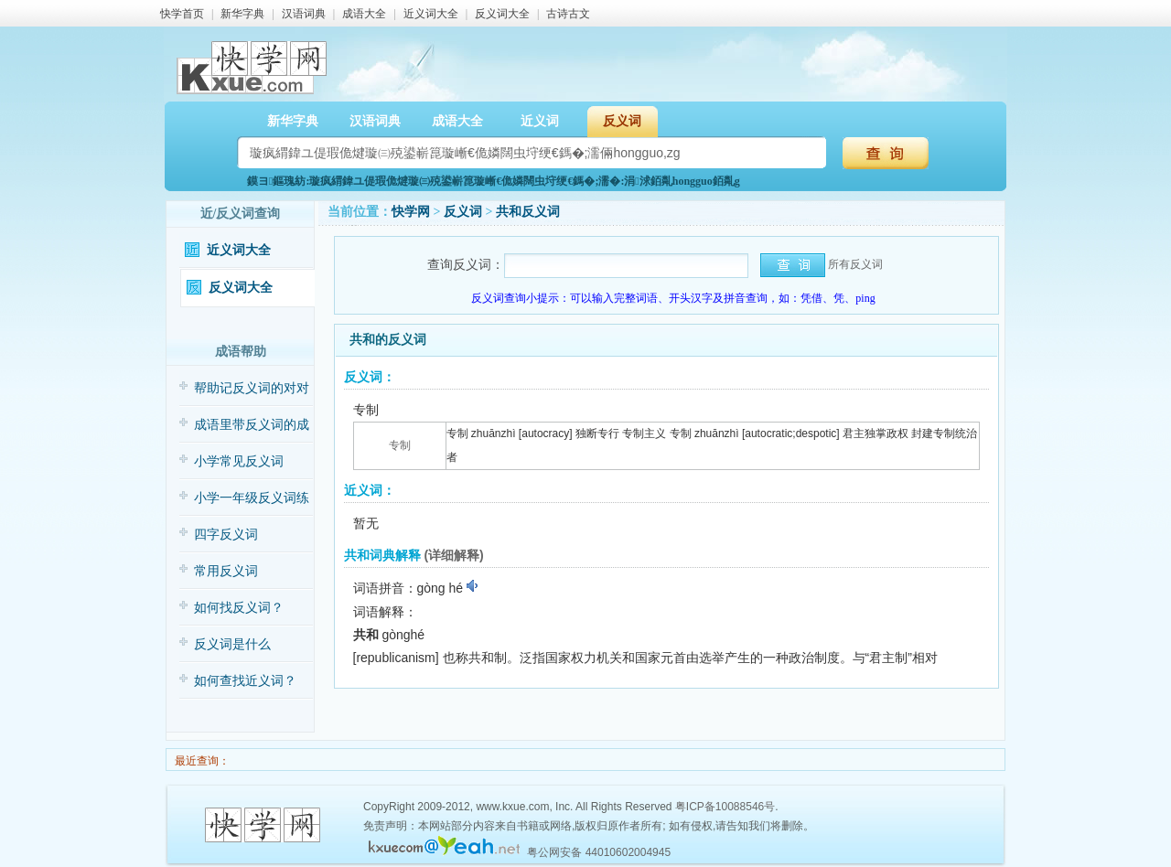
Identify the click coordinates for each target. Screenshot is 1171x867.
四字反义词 (226, 534)
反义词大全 (502, 13)
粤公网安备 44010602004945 (599, 852)
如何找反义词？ (239, 608)
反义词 (622, 121)
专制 (400, 445)
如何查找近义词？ (245, 681)
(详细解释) (453, 555)
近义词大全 (430, 13)
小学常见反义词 (239, 461)
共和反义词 (528, 212)
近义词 (540, 121)
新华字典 (242, 13)
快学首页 (182, 13)
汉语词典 (304, 13)
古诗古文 (568, 13)
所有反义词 (855, 264)
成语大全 (364, 13)
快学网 (411, 212)
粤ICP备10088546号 (725, 806)
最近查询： (201, 761)
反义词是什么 (232, 644)
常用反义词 (226, 571)
